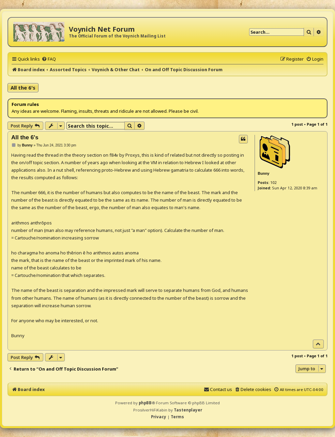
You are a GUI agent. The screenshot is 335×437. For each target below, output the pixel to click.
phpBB (145, 402)
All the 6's (23, 87)
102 (273, 182)
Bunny (263, 173)
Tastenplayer (188, 409)
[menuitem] (49, 59)
